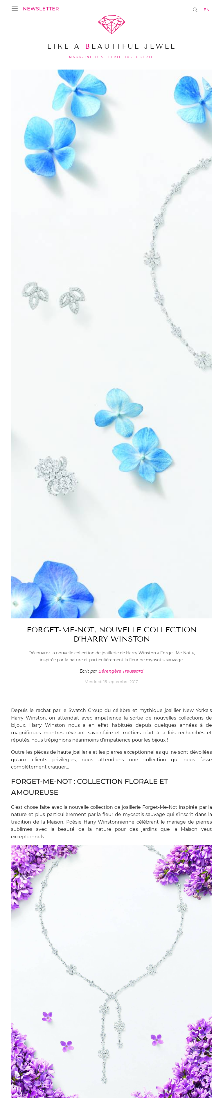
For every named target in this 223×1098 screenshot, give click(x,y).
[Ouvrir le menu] (16, 8)
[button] (40, 9)
